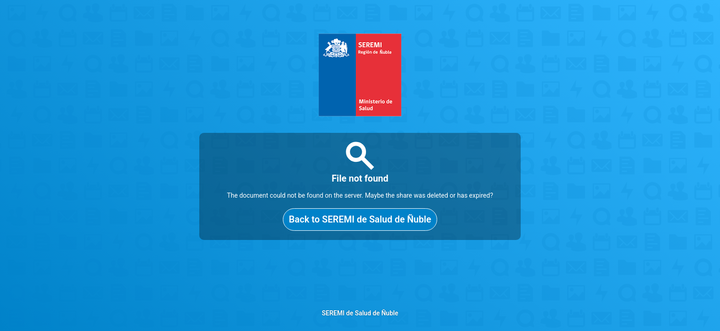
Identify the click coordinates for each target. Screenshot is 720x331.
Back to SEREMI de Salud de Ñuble (360, 219)
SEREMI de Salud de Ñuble (360, 313)
